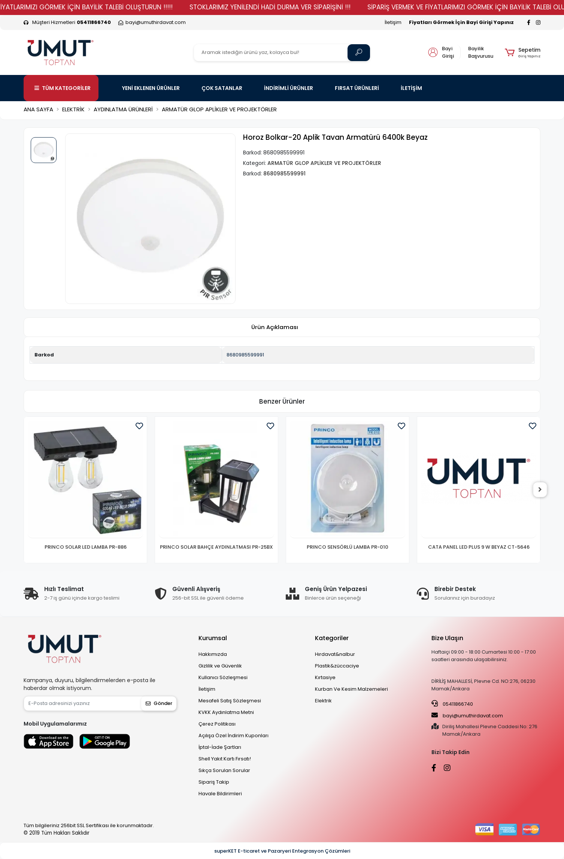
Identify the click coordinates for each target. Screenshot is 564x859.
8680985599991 (245, 354)
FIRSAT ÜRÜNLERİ (357, 88)
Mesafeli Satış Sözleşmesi (229, 700)
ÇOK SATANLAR (221, 88)
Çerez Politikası (217, 723)
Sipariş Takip (213, 782)
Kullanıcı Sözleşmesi (223, 677)
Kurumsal (212, 638)
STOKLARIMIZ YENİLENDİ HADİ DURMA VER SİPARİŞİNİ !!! (288, 7)
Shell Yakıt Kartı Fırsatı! (224, 758)
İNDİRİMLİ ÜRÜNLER (288, 88)
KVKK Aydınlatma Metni (226, 712)
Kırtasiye (325, 677)
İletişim (393, 22)
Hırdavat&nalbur (335, 654)
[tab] (274, 327)
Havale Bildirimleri (220, 793)
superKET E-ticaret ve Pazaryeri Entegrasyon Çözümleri (282, 851)
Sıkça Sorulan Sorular (224, 770)
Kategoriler (332, 638)
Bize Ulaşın (447, 638)
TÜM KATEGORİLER (62, 88)
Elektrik (323, 700)
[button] (522, 52)
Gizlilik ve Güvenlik (220, 665)
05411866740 (452, 704)
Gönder (159, 703)
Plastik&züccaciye (337, 665)
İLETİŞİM (411, 88)
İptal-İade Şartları (219, 747)
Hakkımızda (212, 654)
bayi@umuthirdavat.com (467, 715)
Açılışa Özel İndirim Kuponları (233, 735)
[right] (540, 490)
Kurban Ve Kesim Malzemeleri (351, 689)
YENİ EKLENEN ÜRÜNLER (151, 88)
